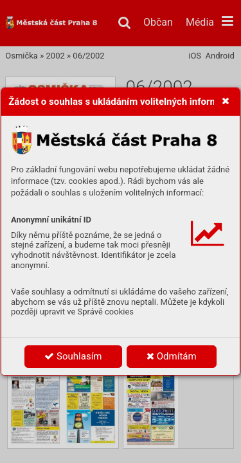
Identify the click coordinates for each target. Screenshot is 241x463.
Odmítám (172, 356)
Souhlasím (73, 356)
